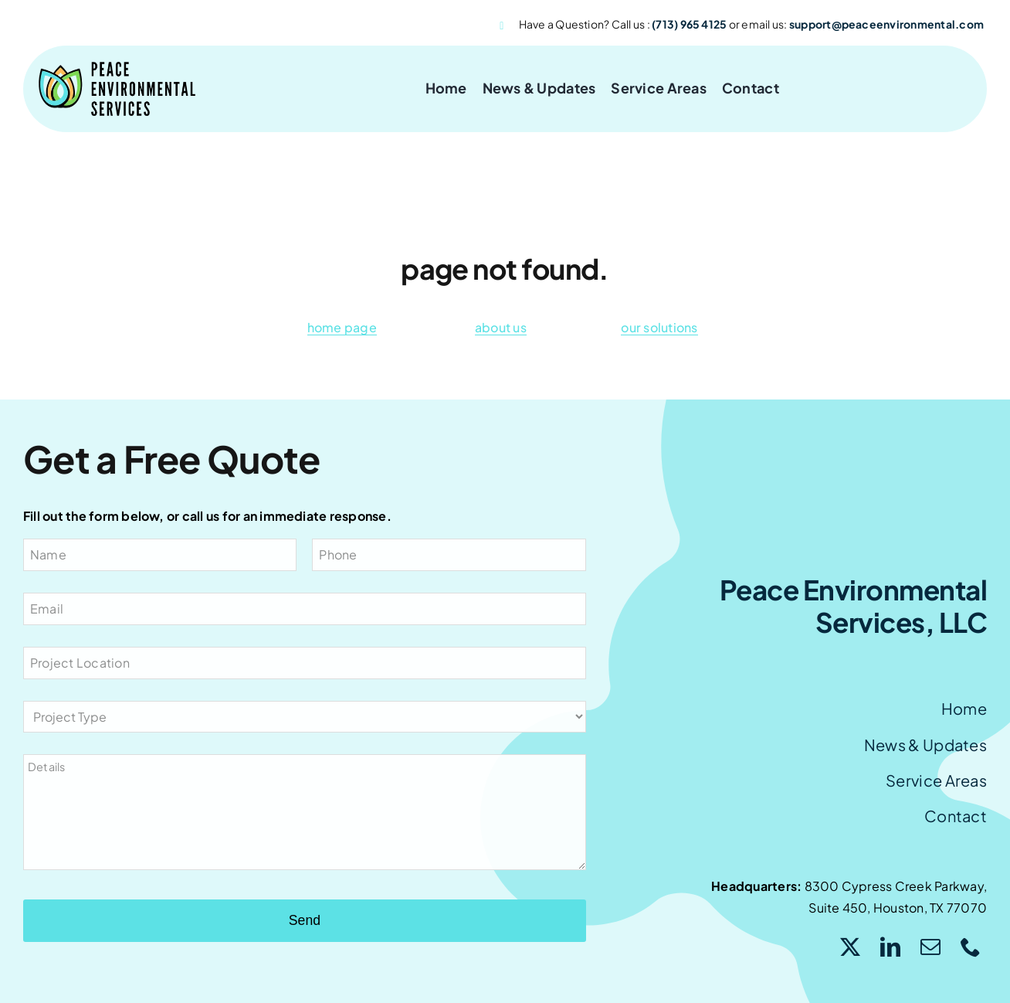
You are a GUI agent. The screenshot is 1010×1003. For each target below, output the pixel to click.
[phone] (970, 946)
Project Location (80, 662)
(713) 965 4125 (689, 24)
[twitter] (850, 946)
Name (48, 554)
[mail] (930, 946)
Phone (338, 554)
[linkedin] (890, 946)
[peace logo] (117, 68)
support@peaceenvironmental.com (886, 24)
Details (47, 767)
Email (46, 608)
